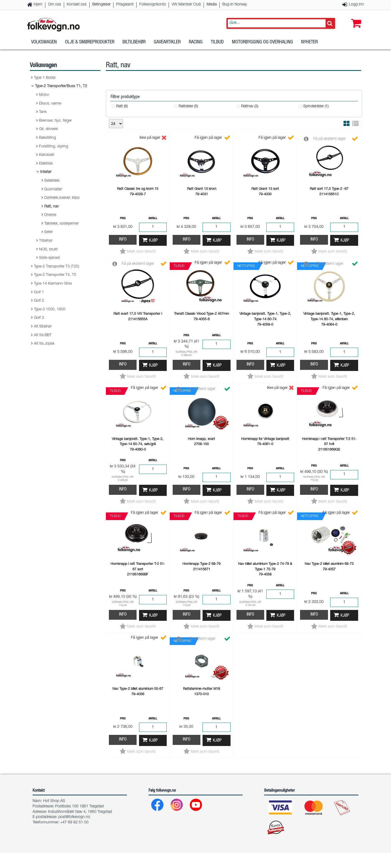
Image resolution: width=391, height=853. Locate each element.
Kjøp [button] (153, 240)
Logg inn (356, 5)
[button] (355, 18)
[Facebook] (158, 806)
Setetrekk (51, 181)
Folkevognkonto (152, 5)
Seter (48, 232)
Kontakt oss (77, 5)
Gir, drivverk (48, 129)
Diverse (50, 215)
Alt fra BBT (43, 335)
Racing (196, 43)
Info (123, 239)
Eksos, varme (50, 104)
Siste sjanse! (49, 258)
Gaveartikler (167, 43)
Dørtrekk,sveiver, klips (62, 198)
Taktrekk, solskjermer (61, 224)
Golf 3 (39, 318)
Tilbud (217, 43)
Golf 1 (39, 292)
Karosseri (46, 155)
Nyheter (309, 43)
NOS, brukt (48, 249)
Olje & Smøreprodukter (89, 43)
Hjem (38, 5)
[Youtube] (196, 806)
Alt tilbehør (43, 327)
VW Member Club (186, 5)
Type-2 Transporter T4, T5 (55, 275)
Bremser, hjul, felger (55, 121)
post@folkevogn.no (74, 817)
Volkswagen (44, 43)
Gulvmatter (53, 189)
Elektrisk (46, 164)
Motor (44, 95)
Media (212, 5)
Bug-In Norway (234, 5)
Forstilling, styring (53, 147)
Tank (43, 112)
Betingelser (101, 5)
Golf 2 (39, 301)
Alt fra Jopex (44, 344)
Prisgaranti (125, 5)
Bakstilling (47, 138)
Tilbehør (45, 241)
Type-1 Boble (44, 78)
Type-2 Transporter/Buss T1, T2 (61, 86)
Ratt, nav (51, 207)
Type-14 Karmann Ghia (53, 284)
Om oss (54, 5)
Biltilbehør (134, 43)
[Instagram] (177, 806)
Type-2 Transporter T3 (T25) (56, 267)
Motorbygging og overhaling (262, 43)
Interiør (45, 172)
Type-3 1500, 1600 (49, 309)
